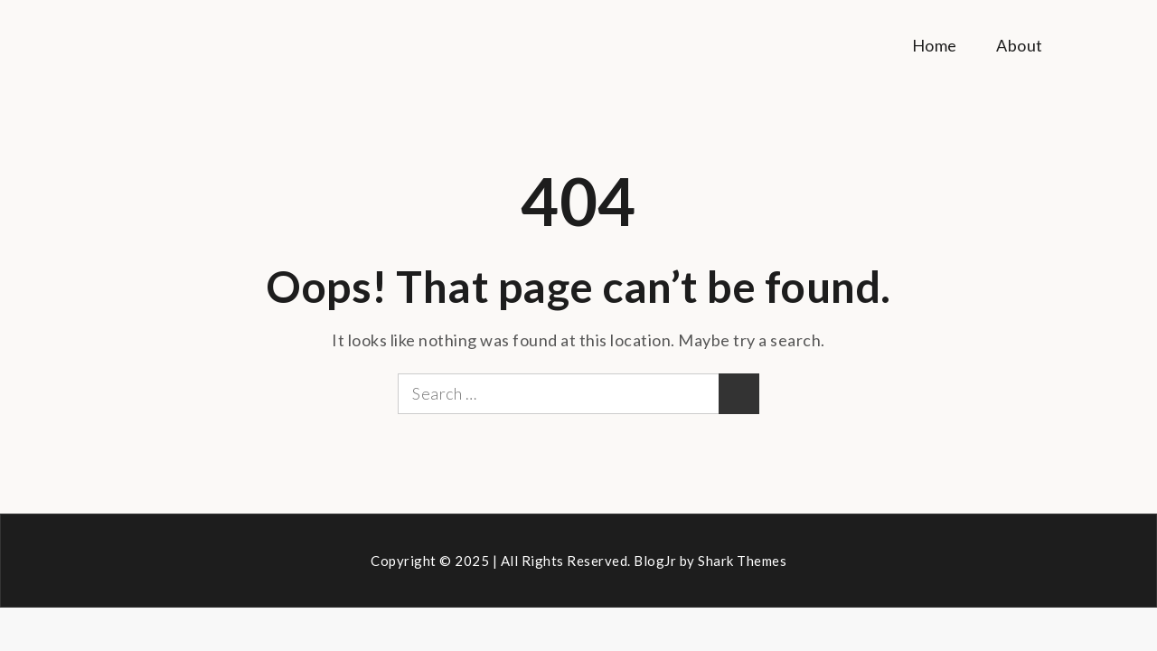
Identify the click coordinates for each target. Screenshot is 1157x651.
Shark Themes (742, 560)
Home (934, 45)
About (1019, 45)
